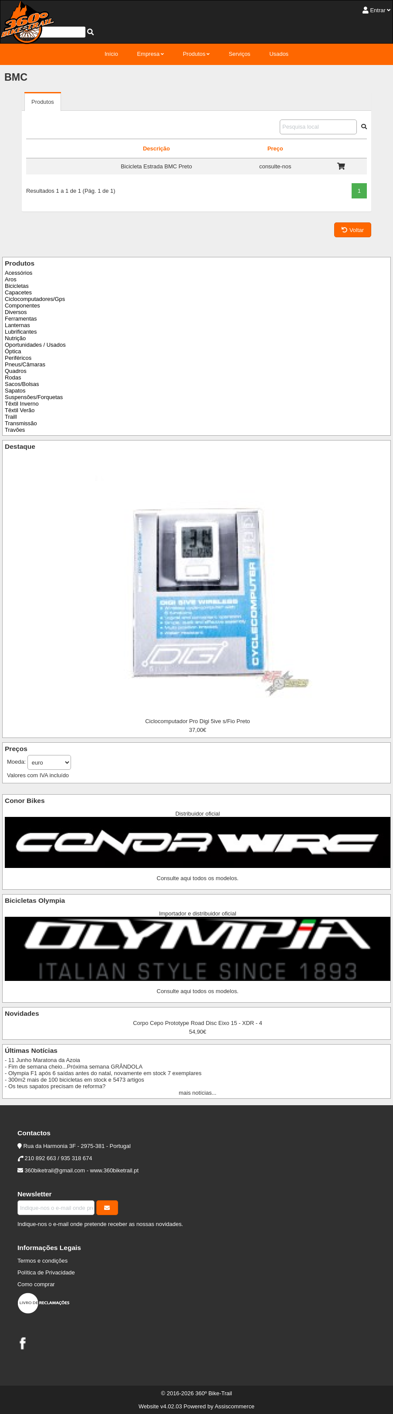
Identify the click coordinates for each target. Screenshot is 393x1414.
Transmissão (21, 423)
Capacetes (18, 292)
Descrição (156, 148)
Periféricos (18, 358)
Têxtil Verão (19, 410)
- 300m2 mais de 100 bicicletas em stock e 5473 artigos (74, 1079)
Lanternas (17, 325)
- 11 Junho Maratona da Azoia (42, 1060)
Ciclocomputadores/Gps (35, 299)
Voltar (353, 230)
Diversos (16, 312)
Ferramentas (21, 318)
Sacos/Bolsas (22, 384)
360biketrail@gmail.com (55, 1170)
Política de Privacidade (46, 1272)
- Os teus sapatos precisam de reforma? (55, 1086)
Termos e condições (42, 1260)
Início (111, 54)
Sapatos (15, 390)
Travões (15, 430)
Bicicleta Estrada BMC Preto (156, 166)
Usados (278, 54)
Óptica (13, 351)
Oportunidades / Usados (35, 345)
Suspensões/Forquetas (34, 397)
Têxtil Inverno (22, 403)
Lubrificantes (21, 331)
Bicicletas (17, 286)
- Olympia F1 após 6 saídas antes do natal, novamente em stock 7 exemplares (103, 1073)
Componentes (22, 305)
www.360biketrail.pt (114, 1170)
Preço (275, 148)
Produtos (194, 54)
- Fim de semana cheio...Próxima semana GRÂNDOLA (73, 1066)
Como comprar (36, 1284)
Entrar (377, 10)
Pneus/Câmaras (25, 364)
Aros (11, 279)
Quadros (16, 371)
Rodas (13, 377)
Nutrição (15, 338)
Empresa (148, 54)
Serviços (240, 54)
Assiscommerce (234, 1406)
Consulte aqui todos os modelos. (198, 878)
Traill (11, 416)
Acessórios (18, 273)
